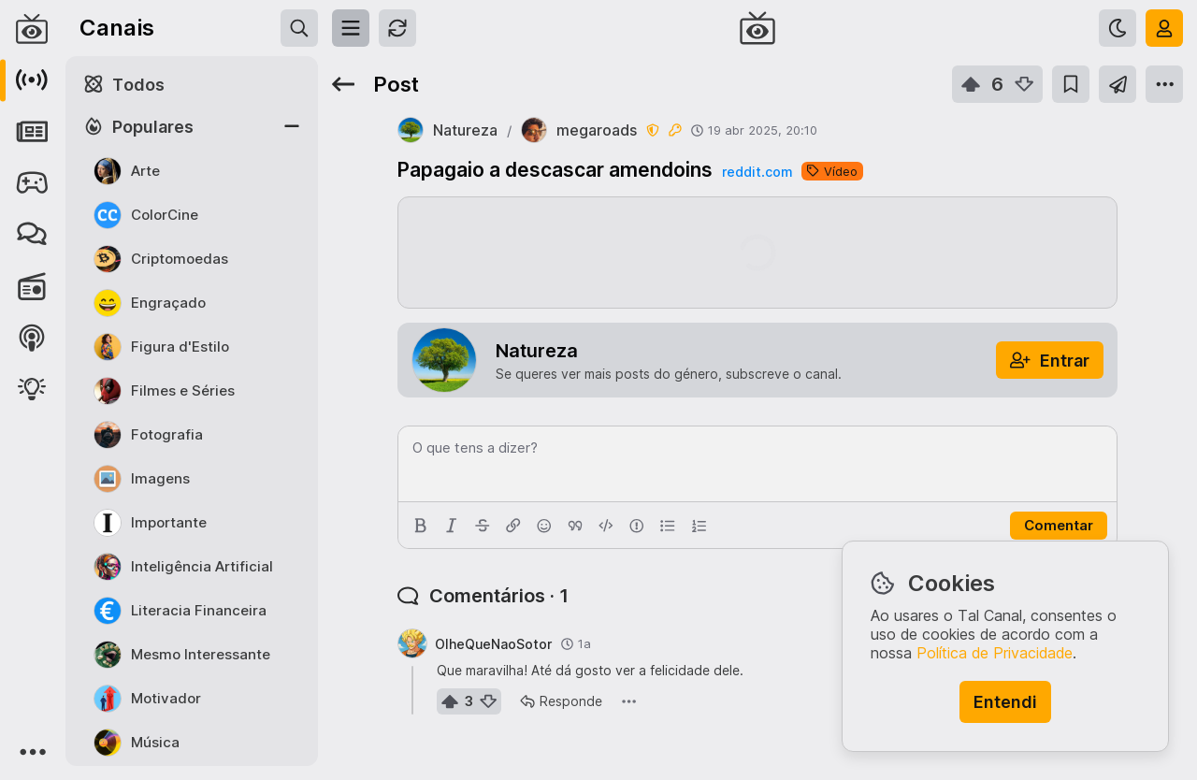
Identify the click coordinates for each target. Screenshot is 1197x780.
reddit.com (757, 172)
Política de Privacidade (994, 652)
